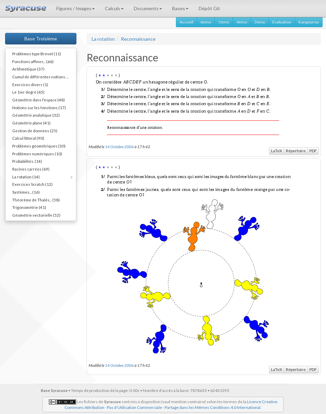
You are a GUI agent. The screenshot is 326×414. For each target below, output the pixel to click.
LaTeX (276, 150)
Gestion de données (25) (34, 130)
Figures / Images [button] (75, 8)
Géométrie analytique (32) (36, 115)
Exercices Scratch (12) (32, 184)
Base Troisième (40, 38)
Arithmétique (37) (28, 68)
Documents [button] (148, 8)
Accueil (186, 21)
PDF (313, 150)
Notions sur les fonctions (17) (39, 107)
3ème (259, 21)
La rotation (103, 39)
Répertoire (296, 150)
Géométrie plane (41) (31, 122)
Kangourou (308, 21)
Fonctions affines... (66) (33, 61)
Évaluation (281, 21)
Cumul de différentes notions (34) (42, 76)
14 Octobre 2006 (119, 146)
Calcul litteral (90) (28, 138)
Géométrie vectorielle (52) (36, 215)
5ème (223, 21)
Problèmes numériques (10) (37, 153)
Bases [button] (180, 8)
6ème (205, 21)
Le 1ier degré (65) (28, 92)
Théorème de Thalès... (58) (36, 199)
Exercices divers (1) (30, 84)
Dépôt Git (209, 8)
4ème (241, 21)
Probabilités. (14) (27, 161)
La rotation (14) (26, 176)
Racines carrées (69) (31, 168)
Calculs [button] (114, 8)
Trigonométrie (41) (29, 207)
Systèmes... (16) (26, 192)
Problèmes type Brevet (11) (36, 53)
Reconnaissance (138, 39)
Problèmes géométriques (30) (39, 145)
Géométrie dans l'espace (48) (38, 99)
